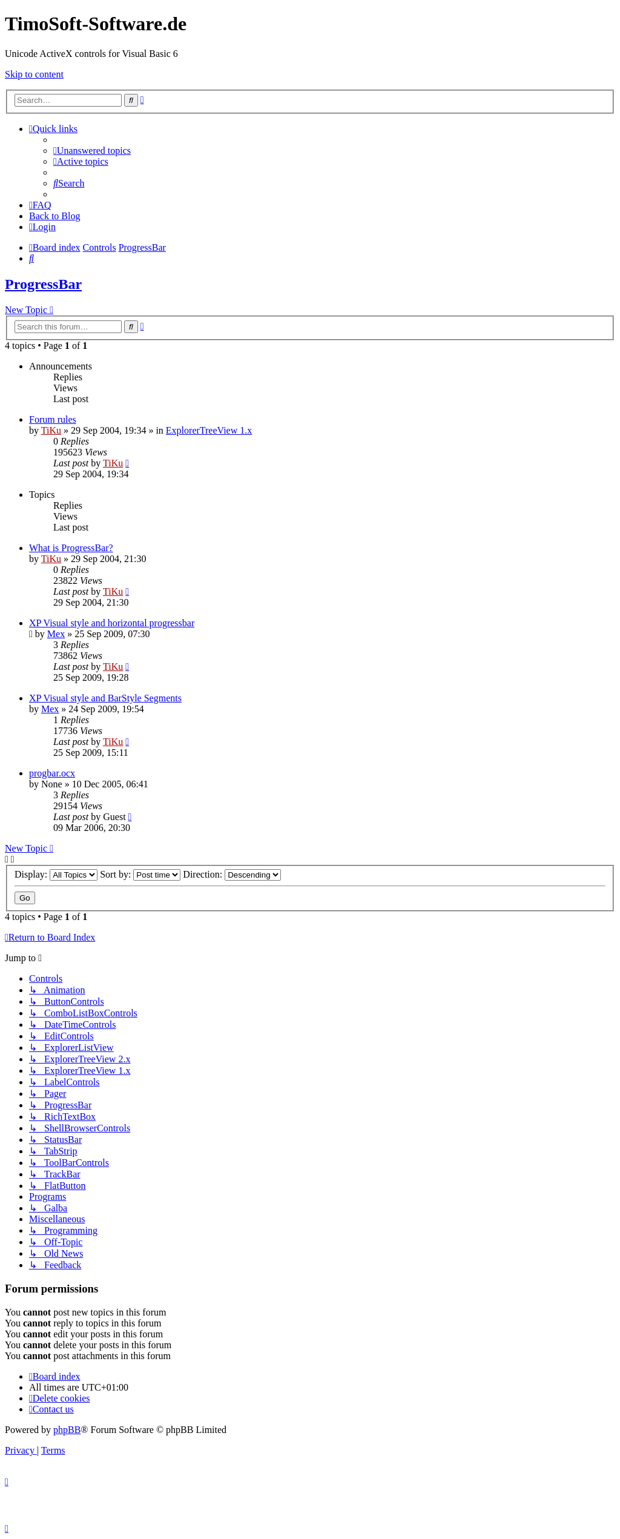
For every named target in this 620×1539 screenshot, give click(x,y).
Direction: (232, 874)
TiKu (51, 430)
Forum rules (52, 419)
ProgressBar (43, 284)
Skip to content (34, 74)
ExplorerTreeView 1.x (209, 430)
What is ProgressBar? (71, 548)
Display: (56, 874)
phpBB (67, 1430)
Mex (56, 634)
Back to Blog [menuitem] (54, 216)
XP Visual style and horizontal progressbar (111, 623)
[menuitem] (92, 150)
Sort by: (140, 874)
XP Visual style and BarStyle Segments (105, 698)
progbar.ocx (52, 773)
